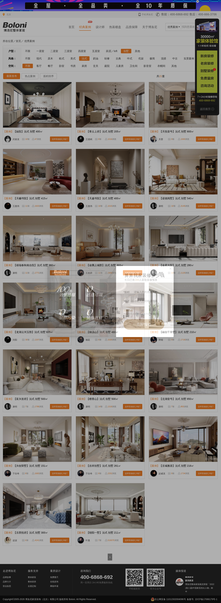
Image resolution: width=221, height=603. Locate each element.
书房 (73, 65)
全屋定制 (32, 586)
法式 (84, 58)
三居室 (68, 51)
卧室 (61, 65)
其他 (137, 51)
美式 (73, 58)
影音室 (147, 65)
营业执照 (7, 586)
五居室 (96, 51)
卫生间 (133, 65)
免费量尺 (54, 577)
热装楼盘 (115, 27)
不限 (27, 51)
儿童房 (120, 65)
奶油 (95, 58)
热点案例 (30, 76)
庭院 (107, 65)
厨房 (84, 65)
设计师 (100, 27)
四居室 (82, 51)
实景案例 (189, 58)
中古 (175, 58)
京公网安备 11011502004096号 (168, 599)
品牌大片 (7, 582)
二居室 (54, 51)
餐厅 (50, 65)
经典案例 (85, 27)
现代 (39, 58)
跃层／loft (111, 51)
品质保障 (132, 27)
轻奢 (107, 58)
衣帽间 (161, 65)
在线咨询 (54, 582)
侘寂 (141, 58)
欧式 (61, 58)
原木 (50, 58)
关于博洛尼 (149, 27)
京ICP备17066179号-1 (206, 599)
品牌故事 (7, 577)
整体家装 (32, 577)
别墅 (126, 51)
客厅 (39, 65)
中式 (129, 58)
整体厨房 (32, 582)
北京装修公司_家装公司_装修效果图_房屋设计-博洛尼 (15, 27)
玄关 (95, 65)
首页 (71, 27)
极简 (152, 58)
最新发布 (11, 75)
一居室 (40, 51)
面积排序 (48, 76)
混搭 (163, 58)
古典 (118, 58)
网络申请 (54, 586)
